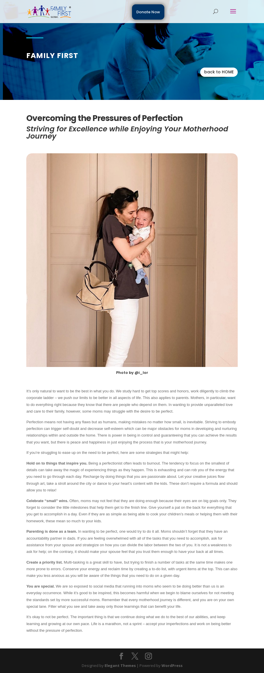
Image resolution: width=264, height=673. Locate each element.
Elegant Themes (120, 665)
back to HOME (219, 72)
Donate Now (148, 12)
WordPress (172, 665)
